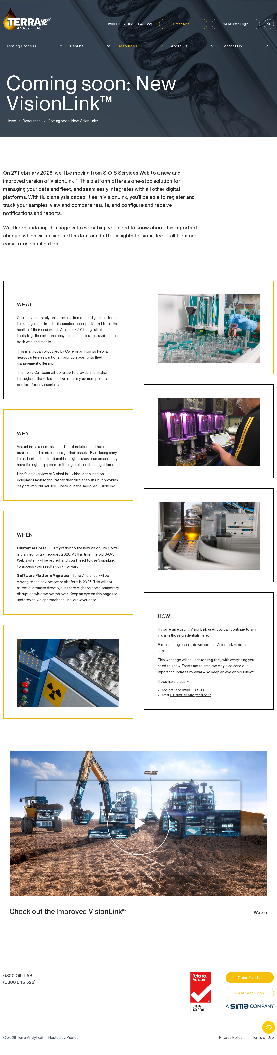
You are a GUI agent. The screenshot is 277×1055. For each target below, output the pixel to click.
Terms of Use (263, 1037)
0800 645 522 (129, 24)
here (204, 635)
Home (11, 121)
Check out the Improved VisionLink (86, 486)
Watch (260, 912)
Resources (31, 121)
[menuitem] (35, 44)
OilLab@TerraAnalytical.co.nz (190, 695)
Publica (72, 1037)
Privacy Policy (230, 1037)
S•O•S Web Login (235, 24)
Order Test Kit (183, 24)
